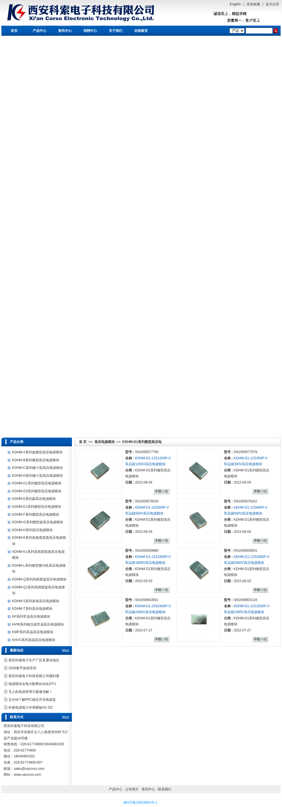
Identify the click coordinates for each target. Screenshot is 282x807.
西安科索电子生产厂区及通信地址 (33, 660)
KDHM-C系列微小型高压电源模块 (37, 468)
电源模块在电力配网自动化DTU (32, 684)
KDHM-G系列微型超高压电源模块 (37, 522)
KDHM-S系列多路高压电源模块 (35, 601)
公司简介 (132, 789)
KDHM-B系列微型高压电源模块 (35, 460)
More (65, 650)
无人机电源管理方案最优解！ (30, 692)
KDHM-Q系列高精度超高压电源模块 (39, 579)
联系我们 (164, 789)
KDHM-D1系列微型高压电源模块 (36, 483)
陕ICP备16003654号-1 (140, 802)
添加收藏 (253, 4)
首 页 (83, 442)
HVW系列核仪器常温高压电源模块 (38, 624)
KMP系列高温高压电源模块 (32, 632)
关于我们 (115, 31)
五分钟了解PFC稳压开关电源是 (32, 700)
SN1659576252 (245, 501)
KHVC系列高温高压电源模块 (33, 640)
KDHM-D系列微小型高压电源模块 (37, 476)
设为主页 (272, 4)
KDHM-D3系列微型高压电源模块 (36, 491)
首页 (14, 31)
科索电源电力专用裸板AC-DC (30, 708)
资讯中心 (65, 31)
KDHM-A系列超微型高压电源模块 (37, 452)
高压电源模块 (104, 442)
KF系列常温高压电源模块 (31, 616)
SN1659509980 (146, 551)
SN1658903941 (146, 600)
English (235, 4)
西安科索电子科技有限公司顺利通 (33, 676)
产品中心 (39, 31)
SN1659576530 (146, 501)
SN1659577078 (245, 452)
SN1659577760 (146, 452)
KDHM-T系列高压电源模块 (32, 609)
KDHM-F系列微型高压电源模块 (35, 514)
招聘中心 (90, 31)
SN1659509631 (245, 551)
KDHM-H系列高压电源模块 (32, 530)
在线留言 (141, 31)
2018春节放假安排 (22, 668)
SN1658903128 (245, 600)
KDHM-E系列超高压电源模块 (34, 499)
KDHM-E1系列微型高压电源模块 (36, 507)
